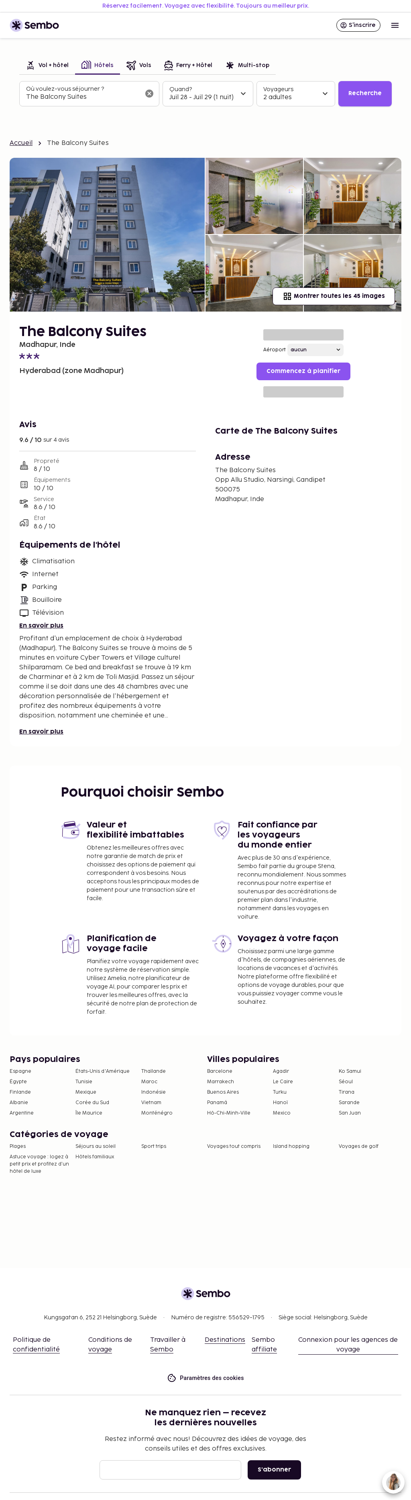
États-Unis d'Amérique (102, 1071)
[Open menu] (395, 25)
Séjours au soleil (95, 1146)
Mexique (85, 1092)
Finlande (20, 1092)
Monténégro (157, 1113)
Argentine (22, 1113)
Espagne (20, 1071)
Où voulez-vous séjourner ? (65, 89)
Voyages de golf (358, 1146)
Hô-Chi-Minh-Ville (228, 1113)
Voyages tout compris (233, 1146)
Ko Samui (350, 1071)
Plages (18, 1146)
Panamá (217, 1103)
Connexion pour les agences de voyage (348, 1344)
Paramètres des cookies (205, 1378)
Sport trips (153, 1146)
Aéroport (274, 350)
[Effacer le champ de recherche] (149, 93)
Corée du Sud (92, 1103)
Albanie (19, 1103)
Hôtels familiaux (94, 1157)
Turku (280, 1092)
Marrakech (220, 1082)
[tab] (47, 66)
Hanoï (280, 1103)
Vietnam (151, 1103)
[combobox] (83, 97)
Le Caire (283, 1082)
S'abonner (274, 1469)
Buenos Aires (223, 1092)
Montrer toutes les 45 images (334, 296)
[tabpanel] (205, 94)
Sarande (349, 1103)
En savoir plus (41, 625)
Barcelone (219, 1071)
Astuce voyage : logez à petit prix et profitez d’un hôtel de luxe (39, 1164)
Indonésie (153, 1092)
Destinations (225, 1340)
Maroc (149, 1082)
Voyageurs (278, 89)
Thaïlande (153, 1071)
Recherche (365, 93)
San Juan (350, 1113)
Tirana (346, 1092)
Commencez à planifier (303, 371)
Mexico (282, 1113)
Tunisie (83, 1082)
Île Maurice (88, 1113)
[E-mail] (170, 1470)
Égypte (18, 1082)
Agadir (281, 1071)
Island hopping (291, 1146)
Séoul (346, 1082)
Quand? (180, 89)
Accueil (21, 143)
